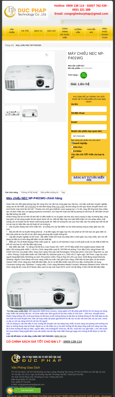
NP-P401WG (30, 206)
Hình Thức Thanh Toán (104, 33)
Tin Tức (25, 31)
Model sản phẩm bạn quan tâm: (86, 131)
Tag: (63, 192)
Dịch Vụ (38, 31)
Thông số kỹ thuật (29, 192)
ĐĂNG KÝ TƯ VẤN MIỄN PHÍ (89, 179)
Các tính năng (11, 192)
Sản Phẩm (11, 30)
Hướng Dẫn (78, 30)
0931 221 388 (81, 9)
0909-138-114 (72, 341)
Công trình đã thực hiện (64, 33)
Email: (74, 122)
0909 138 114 (75, 5)
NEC (83, 66)
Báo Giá (51, 31)
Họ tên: (74, 104)
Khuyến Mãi (91, 30)
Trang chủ (9, 45)
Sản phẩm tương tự (49, 192)
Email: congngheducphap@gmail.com (81, 13)
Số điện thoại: (78, 113)
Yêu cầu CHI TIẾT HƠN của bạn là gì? (87, 155)
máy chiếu (60, 206)
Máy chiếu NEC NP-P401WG (28, 45)
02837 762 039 (97, 5)
